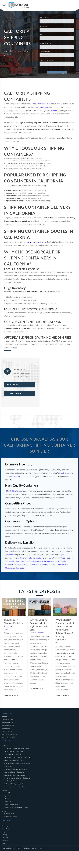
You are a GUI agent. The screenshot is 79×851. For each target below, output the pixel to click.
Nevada (51, 554)
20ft (62, 474)
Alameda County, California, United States (16, 748)
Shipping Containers (37, 633)
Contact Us (5, 829)
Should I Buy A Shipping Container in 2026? (14, 623)
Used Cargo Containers (9, 737)
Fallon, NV (7, 799)
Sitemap (4, 834)
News (7, 629)
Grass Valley (47, 557)
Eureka (23, 557)
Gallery (4, 843)
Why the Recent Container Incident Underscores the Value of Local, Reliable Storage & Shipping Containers (64, 630)
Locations (5, 840)
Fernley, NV (7, 802)
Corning (56, 557)
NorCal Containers (15, 491)
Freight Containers (7, 731)
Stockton (52, 564)
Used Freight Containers (9, 734)
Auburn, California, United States (13, 751)
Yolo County (30, 560)
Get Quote (5, 837)
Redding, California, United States (14, 772)
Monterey (16, 557)
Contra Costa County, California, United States (17, 757)
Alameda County (58, 560)
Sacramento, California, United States (15, 775)
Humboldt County (13, 564)
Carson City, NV (8, 793)
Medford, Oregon (9, 813)
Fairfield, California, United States (13, 760)
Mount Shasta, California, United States (15, 769)
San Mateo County (27, 564)
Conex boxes (6, 728)
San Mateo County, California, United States (17, 778)
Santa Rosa (20, 560)
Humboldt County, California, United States (17, 763)
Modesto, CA (8, 766)
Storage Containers (8, 725)
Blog (57, 642)
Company (5, 826)
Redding (68, 557)
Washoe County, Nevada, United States (16, 808)
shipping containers (38, 104)
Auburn (38, 564)
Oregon (61, 554)
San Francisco (18, 567)
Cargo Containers (7, 722)
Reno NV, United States (11, 805)
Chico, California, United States (13, 754)
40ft (67, 474)
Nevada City (37, 557)
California (52, 104)
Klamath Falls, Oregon (10, 816)
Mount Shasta (61, 564)
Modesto (9, 567)
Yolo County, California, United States (15, 787)
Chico (62, 557)
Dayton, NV (7, 796)
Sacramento (10, 560)
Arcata (29, 557)
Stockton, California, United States (14, 784)
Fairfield (45, 564)
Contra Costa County (43, 560)
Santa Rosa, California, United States (14, 781)
